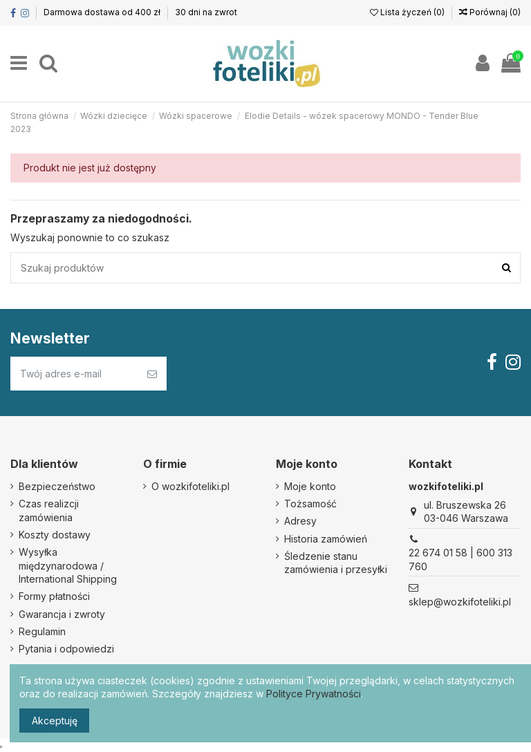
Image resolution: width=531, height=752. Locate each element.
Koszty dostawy (55, 534)
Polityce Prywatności (313, 693)
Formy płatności (54, 596)
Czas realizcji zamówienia (49, 510)
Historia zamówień (325, 539)
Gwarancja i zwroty (62, 614)
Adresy (300, 521)
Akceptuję (54, 720)
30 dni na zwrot (206, 12)
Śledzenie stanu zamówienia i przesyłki (335, 563)
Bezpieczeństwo (57, 486)
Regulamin (42, 631)
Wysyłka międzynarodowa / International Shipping (68, 565)
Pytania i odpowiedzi (66, 649)
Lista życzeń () (408, 12)
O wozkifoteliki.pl (190, 486)
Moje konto (310, 486)
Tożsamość (310, 503)
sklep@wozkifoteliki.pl (460, 602)
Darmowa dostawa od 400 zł (103, 12)
